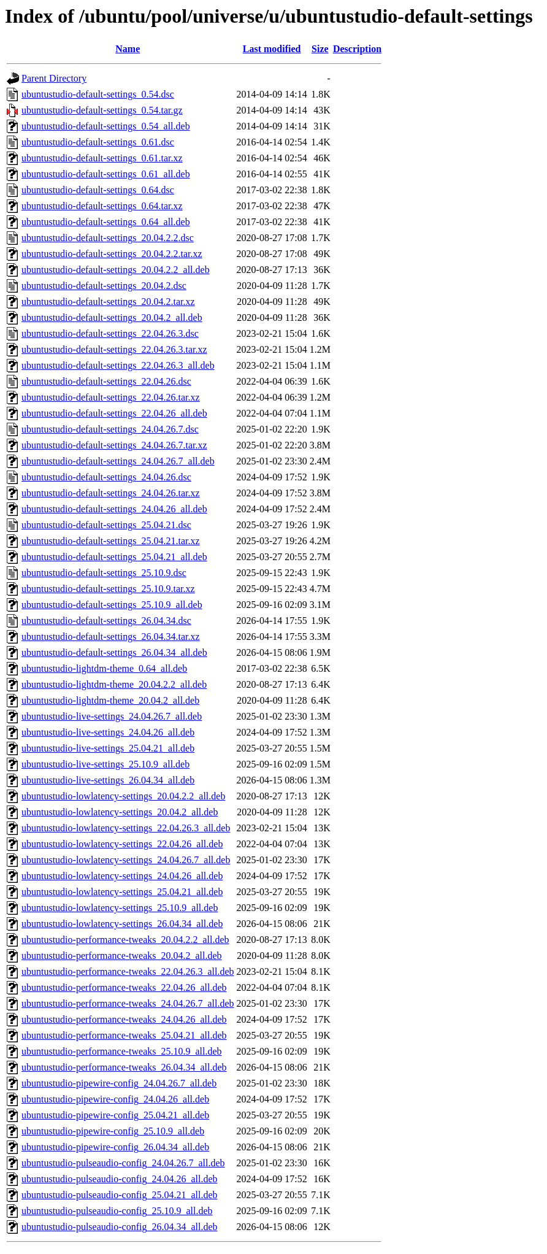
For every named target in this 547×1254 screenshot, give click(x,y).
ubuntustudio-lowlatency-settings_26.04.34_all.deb (122, 923)
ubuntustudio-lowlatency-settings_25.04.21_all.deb (122, 892)
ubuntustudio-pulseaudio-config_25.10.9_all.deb (117, 1211)
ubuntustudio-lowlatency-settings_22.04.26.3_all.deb (125, 828)
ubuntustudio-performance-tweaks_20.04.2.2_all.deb (125, 939)
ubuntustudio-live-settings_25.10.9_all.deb (105, 764)
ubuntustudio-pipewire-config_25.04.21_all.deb (115, 1115)
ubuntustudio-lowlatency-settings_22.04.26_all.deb (122, 844)
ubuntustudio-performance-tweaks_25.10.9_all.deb (121, 1051)
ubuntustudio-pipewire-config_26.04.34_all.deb (115, 1147)
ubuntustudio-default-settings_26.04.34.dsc (106, 620)
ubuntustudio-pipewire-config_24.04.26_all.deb (115, 1099)
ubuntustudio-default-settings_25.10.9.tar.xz (108, 588)
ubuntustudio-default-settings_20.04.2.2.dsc (107, 238)
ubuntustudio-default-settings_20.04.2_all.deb (111, 317)
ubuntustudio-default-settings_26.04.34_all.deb (114, 652)
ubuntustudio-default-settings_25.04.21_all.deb (114, 557)
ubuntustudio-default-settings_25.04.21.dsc (106, 525)
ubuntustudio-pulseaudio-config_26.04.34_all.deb (119, 1226)
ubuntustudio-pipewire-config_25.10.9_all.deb (112, 1131)
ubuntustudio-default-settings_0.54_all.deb (105, 126)
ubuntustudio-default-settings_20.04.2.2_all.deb (115, 269)
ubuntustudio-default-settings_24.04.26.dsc (106, 477)
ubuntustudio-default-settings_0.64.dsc (97, 190)
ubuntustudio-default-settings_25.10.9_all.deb (111, 604)
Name (127, 49)
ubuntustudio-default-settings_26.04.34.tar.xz (110, 636)
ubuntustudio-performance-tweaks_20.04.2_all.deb (121, 955)
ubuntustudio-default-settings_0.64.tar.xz (102, 206)
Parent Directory (53, 78)
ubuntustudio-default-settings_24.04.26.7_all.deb (118, 461)
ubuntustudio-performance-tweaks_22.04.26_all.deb (124, 987)
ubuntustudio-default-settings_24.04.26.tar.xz (110, 493)
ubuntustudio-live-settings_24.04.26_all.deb (107, 732)
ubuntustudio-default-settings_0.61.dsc (97, 142)
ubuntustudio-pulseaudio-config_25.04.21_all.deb (119, 1195)
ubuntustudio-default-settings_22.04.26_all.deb (114, 413)
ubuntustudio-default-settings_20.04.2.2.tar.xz (111, 253)
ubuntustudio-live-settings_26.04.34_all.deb (107, 780)
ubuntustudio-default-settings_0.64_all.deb (105, 222)
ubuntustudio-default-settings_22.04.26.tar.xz (110, 397)
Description (357, 49)
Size (320, 49)
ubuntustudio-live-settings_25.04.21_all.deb (107, 748)
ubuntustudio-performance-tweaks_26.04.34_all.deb (124, 1067)
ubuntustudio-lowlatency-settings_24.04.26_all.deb (122, 876)
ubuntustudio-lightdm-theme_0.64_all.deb (104, 668)
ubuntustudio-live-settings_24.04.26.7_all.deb (111, 716)
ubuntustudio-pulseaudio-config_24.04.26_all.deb (119, 1179)
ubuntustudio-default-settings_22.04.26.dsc (106, 381)
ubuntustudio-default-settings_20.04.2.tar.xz (108, 301)
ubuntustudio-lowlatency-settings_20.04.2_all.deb (119, 812)
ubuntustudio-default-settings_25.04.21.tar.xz (110, 541)
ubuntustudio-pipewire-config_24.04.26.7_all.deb (118, 1083)
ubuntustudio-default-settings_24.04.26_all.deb (114, 509)
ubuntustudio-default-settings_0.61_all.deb (105, 174)
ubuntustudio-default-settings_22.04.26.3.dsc (110, 333)
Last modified (272, 49)
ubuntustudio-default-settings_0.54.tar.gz (102, 110)
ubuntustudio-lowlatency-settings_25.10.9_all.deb (119, 907)
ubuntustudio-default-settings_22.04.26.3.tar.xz (114, 349)
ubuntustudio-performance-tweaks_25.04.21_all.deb (124, 1035)
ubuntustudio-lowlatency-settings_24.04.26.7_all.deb (125, 860)
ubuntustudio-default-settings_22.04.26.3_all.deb (118, 365)
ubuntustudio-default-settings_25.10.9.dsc (103, 572)
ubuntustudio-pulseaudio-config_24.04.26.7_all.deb (123, 1163)
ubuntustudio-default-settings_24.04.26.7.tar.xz (114, 445)
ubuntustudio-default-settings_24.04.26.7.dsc (110, 429)
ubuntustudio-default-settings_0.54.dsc (97, 94)
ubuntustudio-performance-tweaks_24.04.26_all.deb (124, 1019)
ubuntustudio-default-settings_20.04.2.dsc (103, 285)
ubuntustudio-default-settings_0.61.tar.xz (102, 158)
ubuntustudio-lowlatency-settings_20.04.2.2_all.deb (123, 796)
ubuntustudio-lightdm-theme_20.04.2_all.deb (110, 700)
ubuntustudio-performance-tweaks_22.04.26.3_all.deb (127, 971)
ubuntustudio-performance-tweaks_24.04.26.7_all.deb (127, 1003)
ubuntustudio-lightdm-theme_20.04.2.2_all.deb (114, 684)
